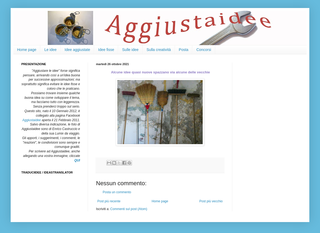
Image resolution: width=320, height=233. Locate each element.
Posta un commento (117, 192)
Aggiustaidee (31, 120)
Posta (184, 50)
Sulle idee (130, 50)
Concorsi (203, 50)
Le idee (50, 50)
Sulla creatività (159, 50)
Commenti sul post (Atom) (128, 209)
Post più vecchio (211, 201)
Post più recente (109, 201)
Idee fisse (106, 50)
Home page (26, 50)
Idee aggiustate (77, 50)
